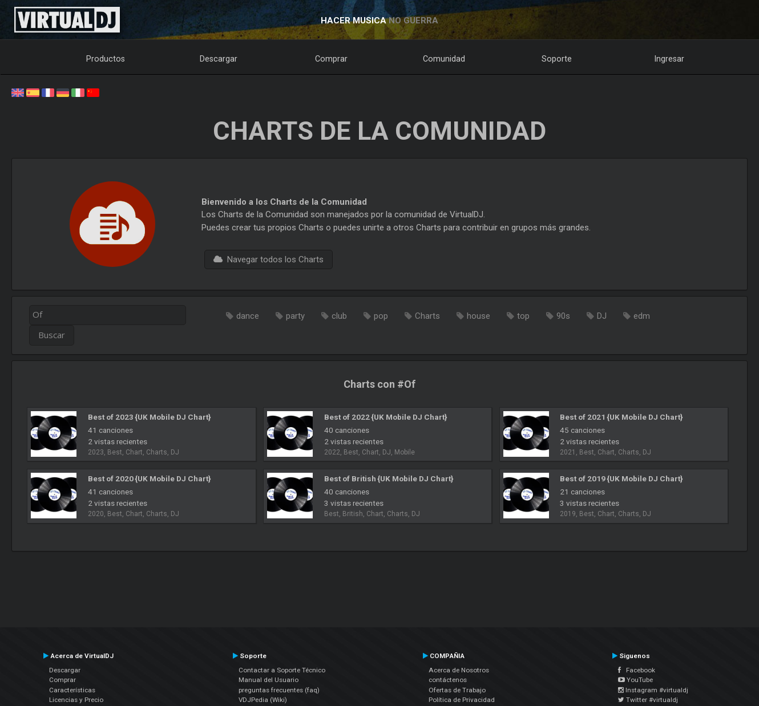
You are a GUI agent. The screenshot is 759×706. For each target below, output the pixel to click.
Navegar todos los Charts (268, 259)
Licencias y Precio (76, 700)
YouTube (635, 680)
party (295, 316)
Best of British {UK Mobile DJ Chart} (388, 478)
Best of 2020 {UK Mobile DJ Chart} (149, 478)
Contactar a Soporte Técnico (282, 670)
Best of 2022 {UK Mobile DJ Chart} (385, 416)
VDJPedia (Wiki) (263, 700)
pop (381, 316)
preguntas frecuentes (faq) (279, 690)
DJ (602, 316)
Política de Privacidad (462, 700)
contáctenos (448, 680)
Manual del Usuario (268, 680)
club (339, 316)
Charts (427, 316)
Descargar (218, 58)
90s (563, 316)
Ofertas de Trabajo (457, 690)
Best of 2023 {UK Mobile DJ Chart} (149, 416)
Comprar (331, 58)
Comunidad (444, 58)
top (523, 316)
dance (247, 316)
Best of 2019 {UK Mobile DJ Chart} (621, 478)
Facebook (636, 670)
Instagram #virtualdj (653, 690)
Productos (105, 58)
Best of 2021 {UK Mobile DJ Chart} (621, 416)
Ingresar (669, 58)
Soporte (557, 58)
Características (72, 690)
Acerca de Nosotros (459, 670)
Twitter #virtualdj (648, 700)
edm (641, 316)
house (478, 316)
